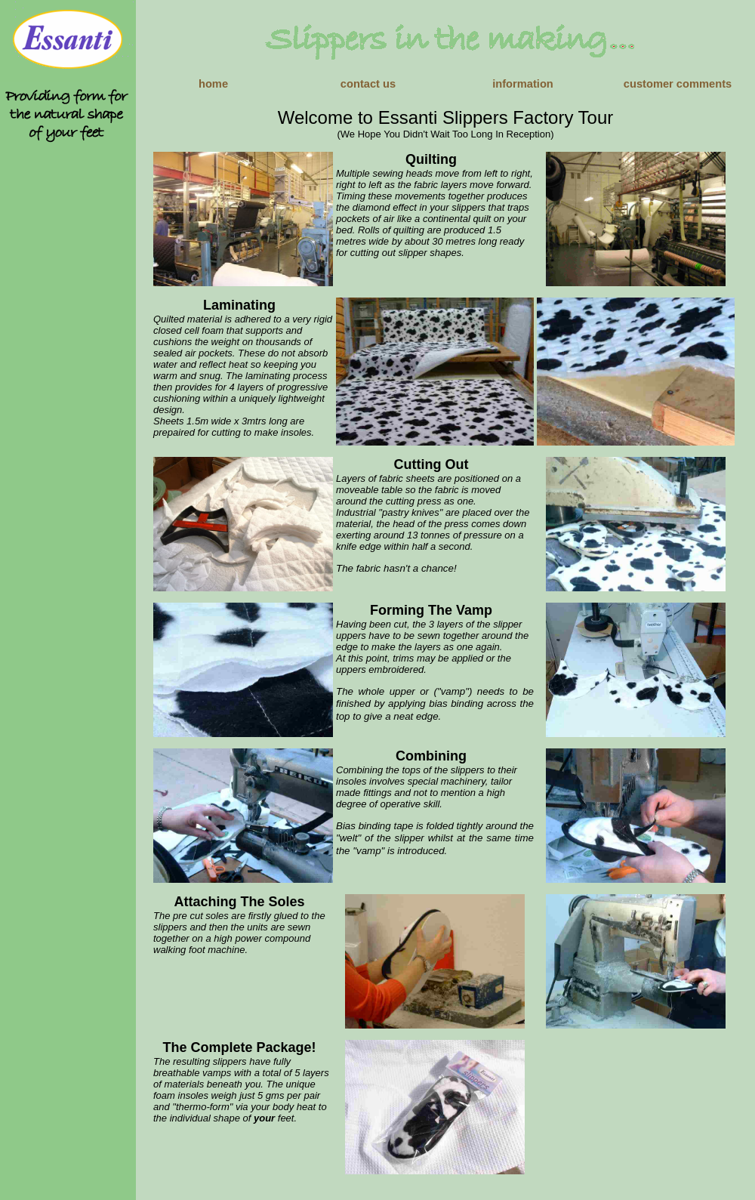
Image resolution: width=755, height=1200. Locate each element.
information (522, 84)
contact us (368, 84)
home (213, 84)
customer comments (678, 84)
